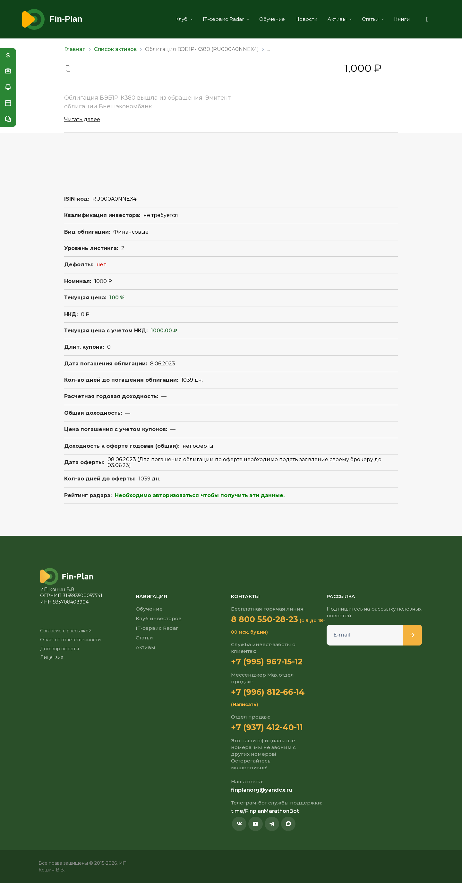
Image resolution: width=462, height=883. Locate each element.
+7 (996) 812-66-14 (268, 692)
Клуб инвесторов (159, 618)
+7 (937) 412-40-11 (267, 727)
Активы (339, 19)
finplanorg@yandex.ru (261, 790)
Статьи (372, 19)
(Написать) (244, 704)
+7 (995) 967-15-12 (267, 661)
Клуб (183, 19)
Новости (305, 19)
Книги (401, 19)
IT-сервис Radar (225, 19)
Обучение (271, 19)
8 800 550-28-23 (264, 619)
